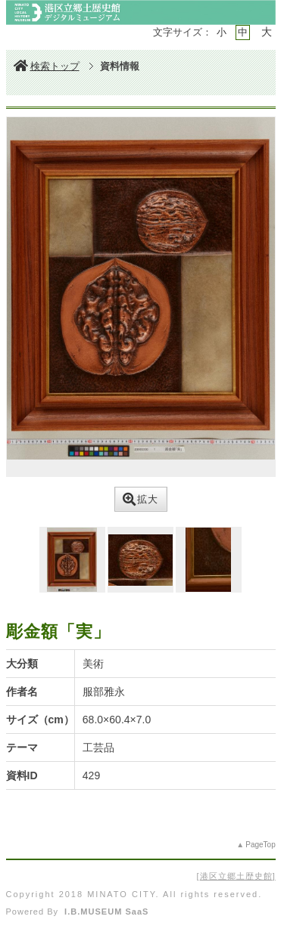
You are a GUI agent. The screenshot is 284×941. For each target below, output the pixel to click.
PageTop (260, 844)
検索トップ (47, 66)
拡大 (140, 499)
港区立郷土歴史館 (236, 876)
